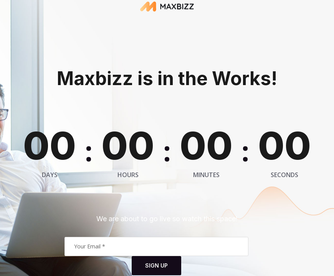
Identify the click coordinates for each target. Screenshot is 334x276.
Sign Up (156, 265)
